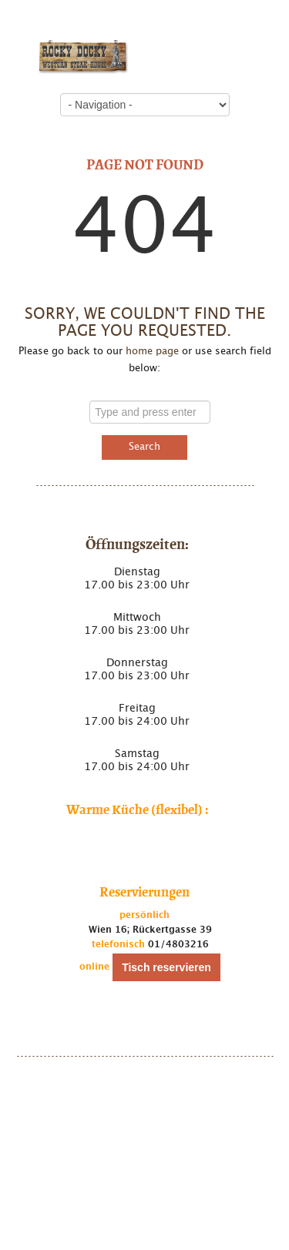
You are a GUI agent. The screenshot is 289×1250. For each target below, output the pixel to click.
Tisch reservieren (166, 967)
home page (152, 352)
